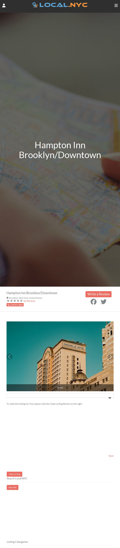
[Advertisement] (32, 518)
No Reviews (29, 301)
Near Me (13, 487)
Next (111, 455)
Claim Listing (14, 474)
